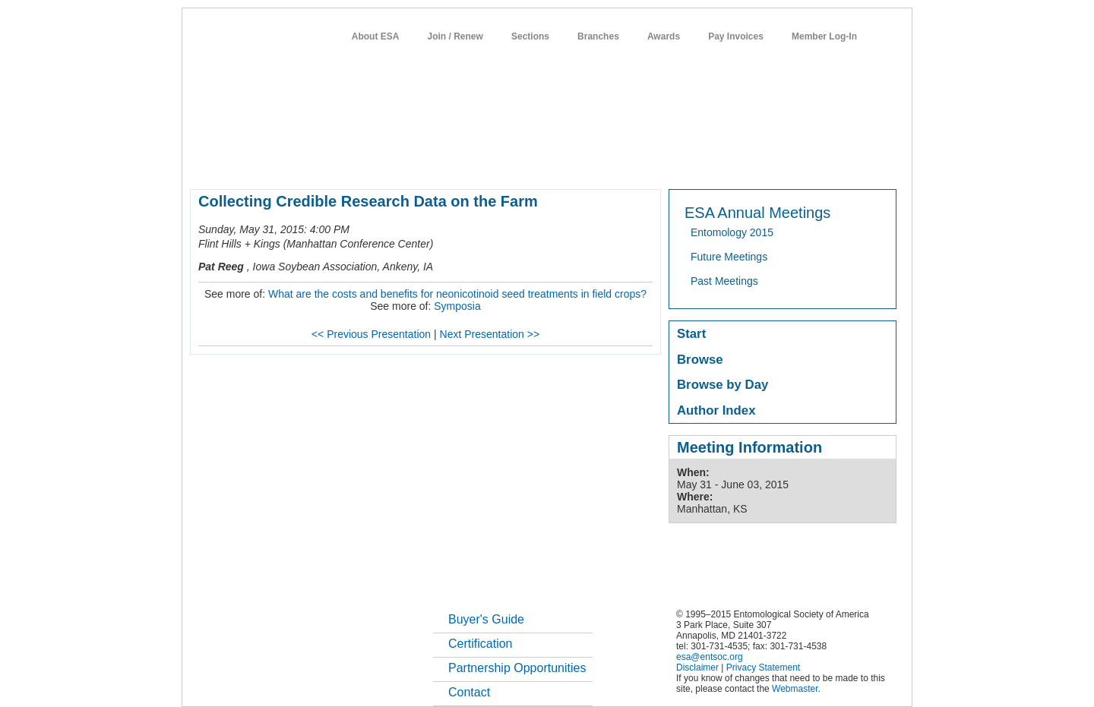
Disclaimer (697, 667)
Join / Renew (455, 36)
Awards (663, 36)
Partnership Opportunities (517, 667)
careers (697, 162)
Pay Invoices (736, 36)
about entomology (271, 162)
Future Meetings (729, 257)
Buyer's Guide (486, 619)
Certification (480, 643)
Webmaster (794, 688)
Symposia (457, 306)
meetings (445, 162)
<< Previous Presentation (371, 334)
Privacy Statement (763, 667)
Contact (469, 692)
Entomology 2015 (732, 232)
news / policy (581, 162)
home (203, 162)
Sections (530, 36)
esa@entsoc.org (709, 657)
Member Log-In (824, 36)
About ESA (376, 36)
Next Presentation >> (490, 334)
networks (750, 162)
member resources (368, 162)
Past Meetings (724, 281)
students (645, 162)
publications (509, 162)
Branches (598, 36)
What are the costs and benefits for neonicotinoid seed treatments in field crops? (457, 294)
